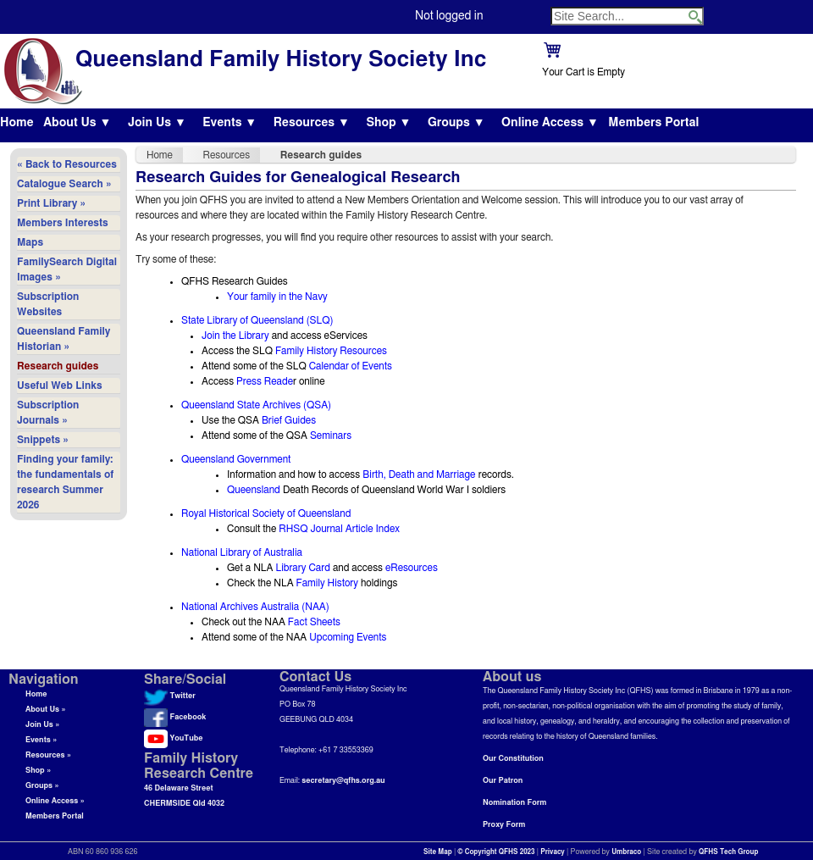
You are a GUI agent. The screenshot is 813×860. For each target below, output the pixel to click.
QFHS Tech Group (728, 852)
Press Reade (264, 381)
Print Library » (51, 203)
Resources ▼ (312, 123)
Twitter (170, 696)
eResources (411, 568)
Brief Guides (289, 420)
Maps (30, 242)
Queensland (253, 490)
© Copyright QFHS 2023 (496, 852)
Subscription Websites (48, 304)
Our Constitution (513, 759)
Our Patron (503, 781)
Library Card (302, 568)
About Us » (45, 709)
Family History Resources (331, 351)
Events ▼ (229, 123)
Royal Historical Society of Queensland (266, 513)
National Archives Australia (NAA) (255, 607)
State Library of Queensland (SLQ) (257, 320)
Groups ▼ (456, 123)
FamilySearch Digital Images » (67, 269)
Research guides (57, 366)
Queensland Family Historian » (63, 339)
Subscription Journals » (48, 412)
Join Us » (42, 725)
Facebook (175, 717)
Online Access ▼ (550, 123)
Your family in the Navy (277, 296)
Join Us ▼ (157, 123)
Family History (327, 583)
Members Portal (653, 123)
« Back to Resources (67, 164)
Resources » (48, 755)
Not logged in (449, 16)
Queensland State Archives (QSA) (256, 405)
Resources (227, 155)
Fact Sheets (314, 622)
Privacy (552, 852)
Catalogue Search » (64, 184)
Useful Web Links (59, 385)
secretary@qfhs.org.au (342, 781)
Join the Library (235, 335)
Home (17, 123)
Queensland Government (235, 459)
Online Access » (55, 801)
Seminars (330, 435)
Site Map (437, 852)
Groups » (42, 786)
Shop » (38, 770)
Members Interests (62, 223)
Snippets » (43, 440)
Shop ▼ (388, 123)
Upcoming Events (347, 637)
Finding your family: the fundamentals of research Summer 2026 (65, 482)
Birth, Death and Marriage (418, 474)
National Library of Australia (241, 552)
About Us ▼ (77, 123)
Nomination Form (514, 803)
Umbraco (626, 852)
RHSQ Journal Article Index (339, 529)
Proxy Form (504, 825)
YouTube (173, 738)
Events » (41, 740)
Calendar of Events (350, 366)
